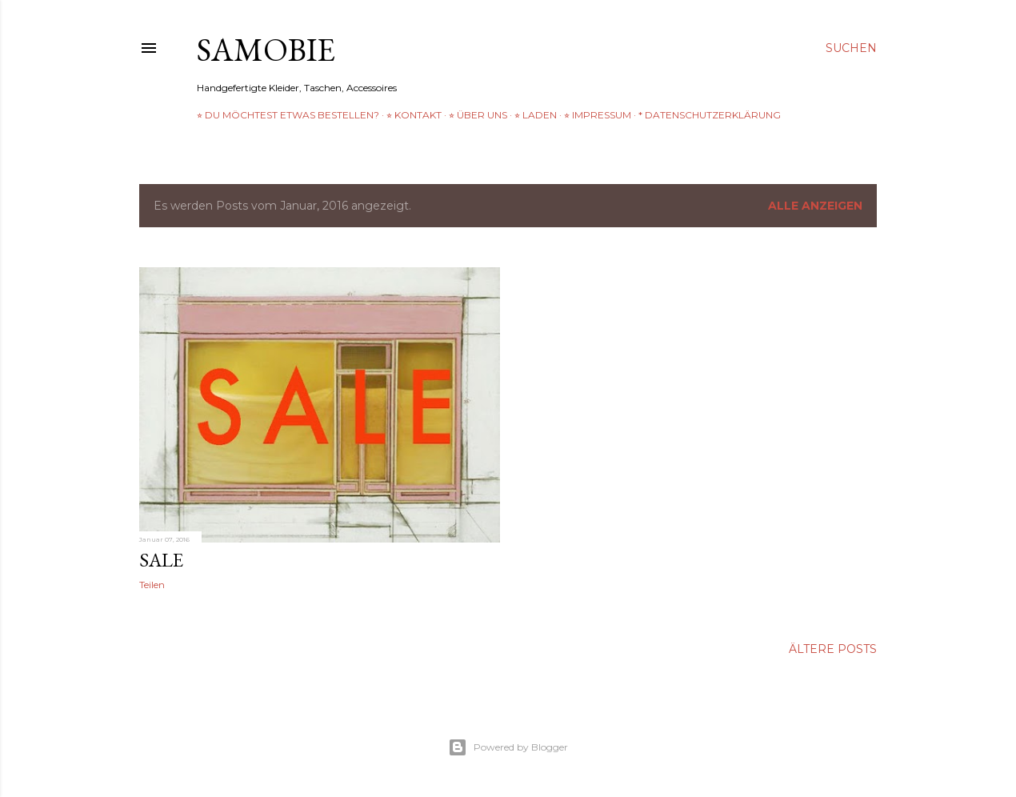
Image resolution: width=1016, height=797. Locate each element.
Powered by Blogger (508, 747)
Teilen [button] (152, 585)
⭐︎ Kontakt (414, 115)
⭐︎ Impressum (597, 115)
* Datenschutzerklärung (709, 115)
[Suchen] (851, 48)
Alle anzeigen (815, 205)
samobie (266, 49)
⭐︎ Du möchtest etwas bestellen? (288, 115)
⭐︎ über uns (478, 115)
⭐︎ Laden (535, 115)
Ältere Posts (833, 649)
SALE (161, 559)
